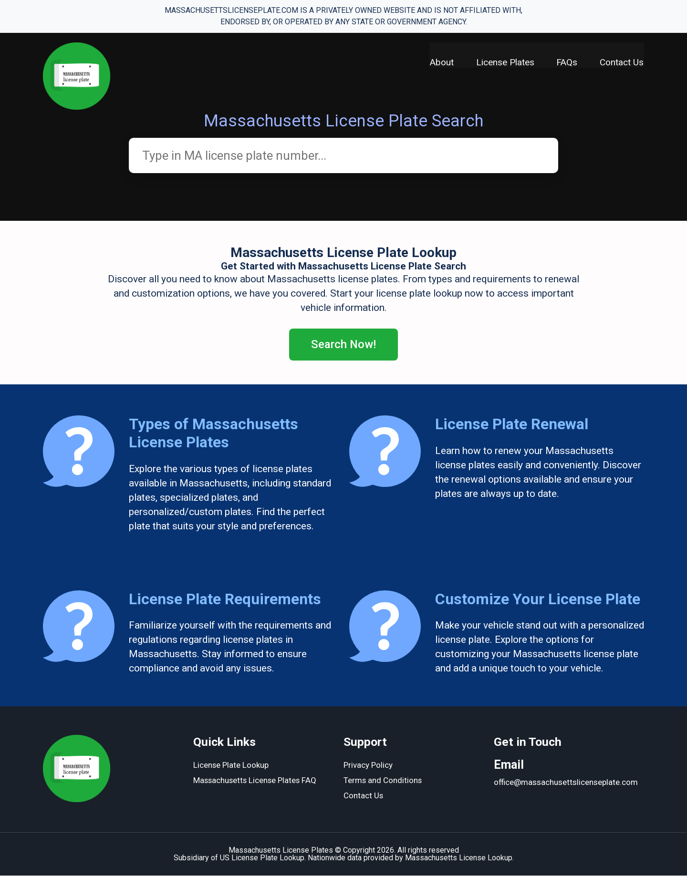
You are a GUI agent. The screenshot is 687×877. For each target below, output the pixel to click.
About (440, 62)
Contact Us (622, 62)
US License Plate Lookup (262, 859)
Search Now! (343, 345)
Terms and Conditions (383, 782)
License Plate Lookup (231, 767)
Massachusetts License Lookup (458, 859)
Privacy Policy (368, 767)
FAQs (566, 62)
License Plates (504, 62)
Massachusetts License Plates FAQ (256, 782)
